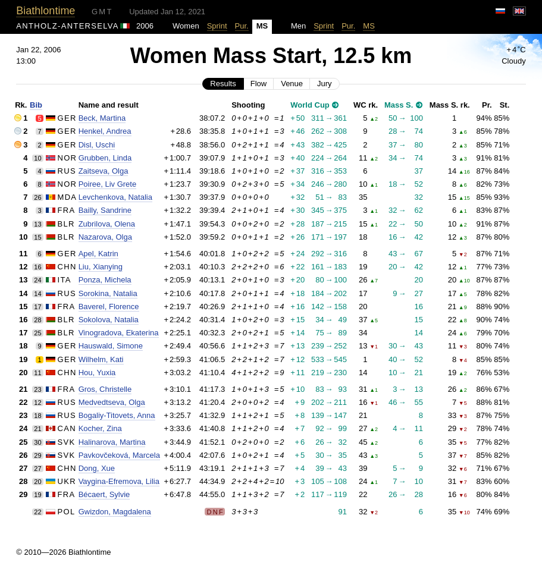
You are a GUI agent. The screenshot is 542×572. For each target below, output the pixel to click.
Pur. (242, 25)
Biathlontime (45, 11)
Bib (36, 104)
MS (369, 25)
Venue (292, 83)
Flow (258, 83)
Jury (324, 83)
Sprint (217, 25)
